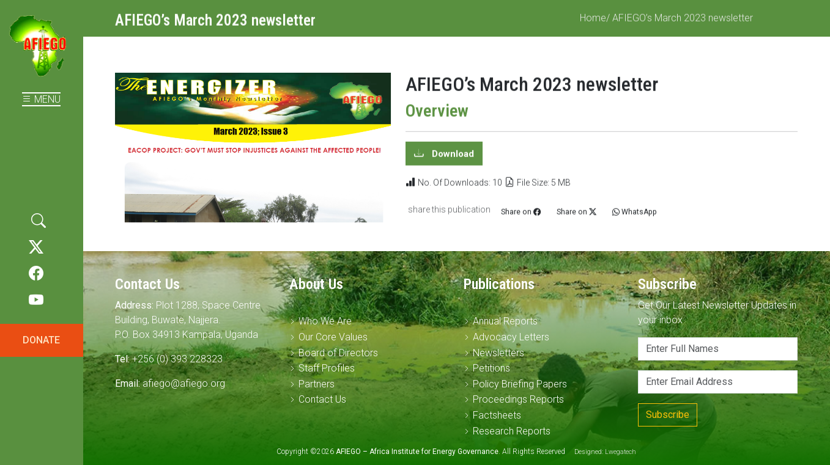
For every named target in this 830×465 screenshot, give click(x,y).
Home (593, 24)
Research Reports (511, 431)
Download (451, 159)
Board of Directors (338, 353)
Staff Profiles (326, 368)
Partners (316, 384)
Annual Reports (505, 321)
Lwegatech (620, 452)
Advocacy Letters (511, 337)
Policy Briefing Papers (520, 384)
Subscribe (667, 414)
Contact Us (322, 399)
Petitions (491, 368)
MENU (41, 99)
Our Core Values (333, 337)
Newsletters (498, 353)
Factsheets (497, 415)
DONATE (41, 340)
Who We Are (325, 321)
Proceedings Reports (518, 399)
